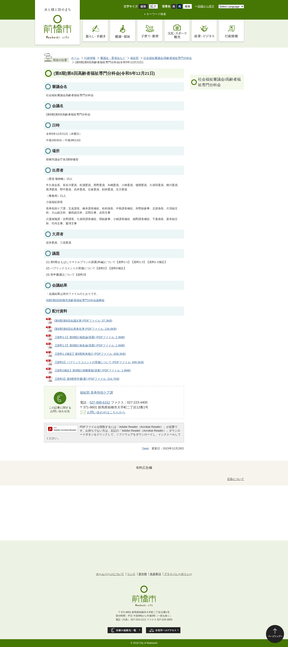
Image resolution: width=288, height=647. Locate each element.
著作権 (142, 574)
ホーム (75, 58)
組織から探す (206, 6)
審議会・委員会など (112, 58)
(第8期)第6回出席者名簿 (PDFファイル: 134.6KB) (85, 328)
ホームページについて (110, 574)
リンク (131, 574)
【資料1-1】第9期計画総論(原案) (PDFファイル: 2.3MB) (89, 337)
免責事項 (155, 574)
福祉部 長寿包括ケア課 (96, 392)
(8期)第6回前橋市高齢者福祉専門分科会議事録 (75, 300)
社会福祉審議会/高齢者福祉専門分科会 (167, 58)
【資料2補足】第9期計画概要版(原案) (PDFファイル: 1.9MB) (92, 370)
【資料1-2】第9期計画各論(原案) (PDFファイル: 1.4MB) (89, 345)
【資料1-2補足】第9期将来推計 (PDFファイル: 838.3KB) (90, 353)
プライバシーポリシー (178, 574)
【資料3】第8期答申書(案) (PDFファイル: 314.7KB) (86, 378)
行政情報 (89, 58)
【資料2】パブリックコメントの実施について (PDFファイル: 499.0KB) (99, 362)
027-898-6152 (100, 402)
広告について (235, 479)
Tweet (145, 448)
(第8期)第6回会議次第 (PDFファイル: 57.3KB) (83, 320)
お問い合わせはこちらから (106, 412)
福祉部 (134, 58)
